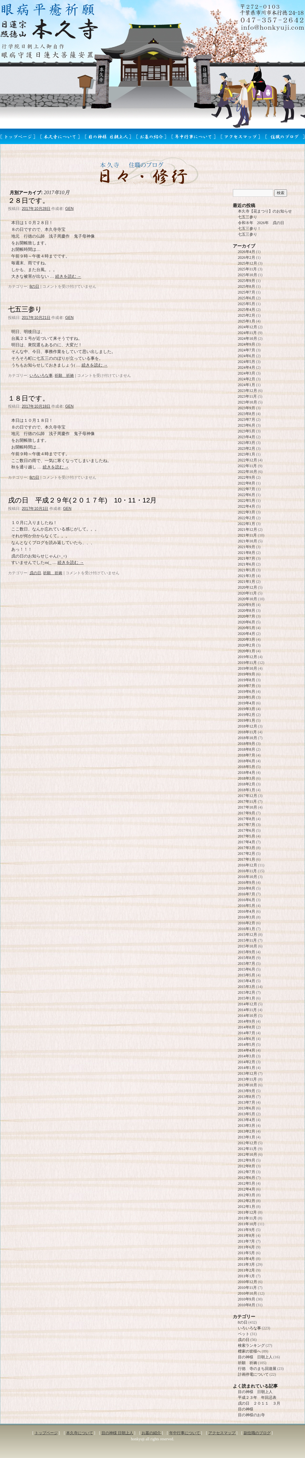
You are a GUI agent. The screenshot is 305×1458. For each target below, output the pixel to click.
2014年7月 (246, 1033)
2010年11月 (247, 1287)
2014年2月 (246, 1062)
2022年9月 (246, 477)
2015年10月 (247, 946)
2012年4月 (246, 1189)
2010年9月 (246, 1299)
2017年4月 (246, 842)
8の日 (34, 286)
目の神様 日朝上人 (255, 1357)
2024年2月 (246, 379)
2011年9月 (246, 1229)
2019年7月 (246, 686)
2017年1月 (246, 859)
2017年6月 (246, 830)
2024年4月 (246, 367)
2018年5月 (246, 767)
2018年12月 (247, 726)
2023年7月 (246, 419)
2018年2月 (246, 784)
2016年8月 (246, 888)
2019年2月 (246, 714)
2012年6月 (246, 1177)
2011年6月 (246, 1247)
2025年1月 (246, 321)
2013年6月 (246, 1108)
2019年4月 (246, 703)
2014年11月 (247, 1010)
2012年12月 (247, 1143)
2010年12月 (247, 1282)
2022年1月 (246, 523)
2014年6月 (246, 1039)
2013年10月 (247, 1085)
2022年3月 (246, 512)
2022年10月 (247, 471)
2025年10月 (247, 275)
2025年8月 (246, 286)
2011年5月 (246, 1253)
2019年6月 (246, 691)
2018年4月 (246, 772)
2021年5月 (246, 570)
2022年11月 (247, 466)
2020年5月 (246, 628)
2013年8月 (246, 1096)
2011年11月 (247, 1218)
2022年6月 (246, 495)
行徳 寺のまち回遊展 (257, 1368)
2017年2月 (246, 853)
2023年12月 (247, 390)
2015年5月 (246, 975)
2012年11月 (247, 1148)
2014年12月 (247, 1004)
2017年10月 (247, 807)
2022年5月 (246, 500)
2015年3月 (246, 986)
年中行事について (185, 1433)
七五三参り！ (249, 228)
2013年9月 (246, 1091)
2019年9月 (246, 674)
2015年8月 (246, 957)
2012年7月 (246, 1172)
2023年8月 (246, 414)
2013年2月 (246, 1131)
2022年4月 (246, 506)
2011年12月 (247, 1212)
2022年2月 (246, 518)
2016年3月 (246, 917)
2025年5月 (246, 304)
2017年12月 (247, 795)
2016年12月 (247, 865)
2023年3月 (246, 442)
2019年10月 (247, 668)
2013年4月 (246, 1120)
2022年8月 (246, 483)
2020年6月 (246, 622)
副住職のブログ (257, 1433)
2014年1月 (246, 1067)
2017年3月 (246, 848)
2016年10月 (247, 876)
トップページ (46, 1433)
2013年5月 (246, 1114)
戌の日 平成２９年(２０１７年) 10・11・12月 (82, 500)
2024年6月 (246, 356)
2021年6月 (246, 564)
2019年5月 (246, 697)
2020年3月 (246, 639)
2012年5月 (246, 1183)
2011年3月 (246, 1264)
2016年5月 (246, 905)
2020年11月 (247, 593)
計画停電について (253, 1374)
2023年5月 (246, 431)
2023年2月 (246, 448)
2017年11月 (247, 801)
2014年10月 (247, 1015)
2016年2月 (246, 923)
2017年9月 (246, 813)
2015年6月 (246, 969)
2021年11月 (247, 535)
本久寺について (79, 1433)
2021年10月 (247, 541)
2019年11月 (247, 662)
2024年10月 (247, 338)
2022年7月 (246, 489)
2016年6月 (246, 900)
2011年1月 (246, 1276)
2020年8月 (246, 610)
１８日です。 (28, 398)
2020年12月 (247, 587)
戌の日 (35, 573)
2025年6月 (246, 298)
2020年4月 (246, 633)
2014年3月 (246, 1056)
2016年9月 (246, 882)
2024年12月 (247, 327)
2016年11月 (247, 871)
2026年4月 (246, 251)
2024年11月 (247, 333)
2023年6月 (246, 425)
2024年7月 (246, 350)
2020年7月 (246, 616)
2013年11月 (247, 1079)
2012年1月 (246, 1206)
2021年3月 (246, 576)
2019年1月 (246, 720)
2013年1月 (246, 1137)
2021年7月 (246, 558)
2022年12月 (247, 460)
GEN (69, 208)
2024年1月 (246, 385)
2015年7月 (246, 963)
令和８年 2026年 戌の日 (261, 223)
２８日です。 (28, 200)
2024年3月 (246, 373)
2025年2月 (246, 315)
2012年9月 (246, 1160)
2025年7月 (246, 292)
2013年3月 (246, 1125)
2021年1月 (246, 581)
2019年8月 (246, 680)
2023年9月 (246, 408)
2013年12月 (247, 1073)
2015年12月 (247, 934)
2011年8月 (246, 1235)
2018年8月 (246, 749)
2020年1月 (246, 651)
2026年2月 (246, 257)
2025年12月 (247, 263)
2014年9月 (246, 1021)
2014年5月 (246, 1044)
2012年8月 (246, 1166)
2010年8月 (246, 1305)
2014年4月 (246, 1050)
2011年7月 (246, 1241)
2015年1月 (246, 998)
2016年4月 (246, 911)
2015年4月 (246, 981)
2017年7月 (246, 824)
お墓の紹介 (152, 1433)
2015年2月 (246, 992)
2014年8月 (246, 1027)
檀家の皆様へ (249, 1351)
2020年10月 (247, 599)
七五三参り (25, 309)
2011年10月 (247, 1224)
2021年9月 (246, 547)
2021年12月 (247, 529)
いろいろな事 (41, 375)
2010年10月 (247, 1293)
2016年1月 (246, 929)
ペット (243, 1334)
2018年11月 (247, 732)
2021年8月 (246, 552)
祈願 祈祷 (64, 375)
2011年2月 (246, 1270)
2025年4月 (246, 309)
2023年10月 (247, 402)
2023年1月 (246, 454)
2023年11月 (247, 396)
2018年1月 (246, 790)
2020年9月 (246, 604)
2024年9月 (246, 344)
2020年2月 (246, 645)
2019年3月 (246, 709)
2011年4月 (246, 1258)
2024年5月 (246, 361)
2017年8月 (246, 819)
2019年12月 (247, 657)
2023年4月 (246, 437)
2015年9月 (246, 952)
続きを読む (68, 276)
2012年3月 (246, 1195)
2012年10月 (247, 1154)
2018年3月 (246, 778)
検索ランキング (251, 1345)
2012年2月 (246, 1201)
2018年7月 (246, 755)
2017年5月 (246, 836)
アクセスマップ (222, 1433)
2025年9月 (246, 280)
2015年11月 (247, 940)
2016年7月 (246, 894)
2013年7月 (246, 1102)
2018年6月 (246, 761)
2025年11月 (247, 269)
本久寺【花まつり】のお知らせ (265, 211)
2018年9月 (246, 743)
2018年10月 (247, 738)
